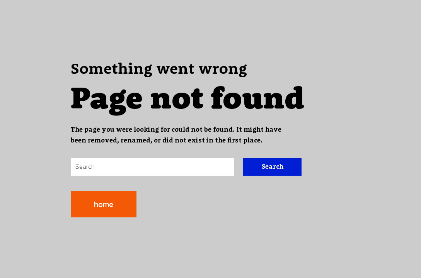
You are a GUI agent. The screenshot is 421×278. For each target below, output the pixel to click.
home (103, 204)
